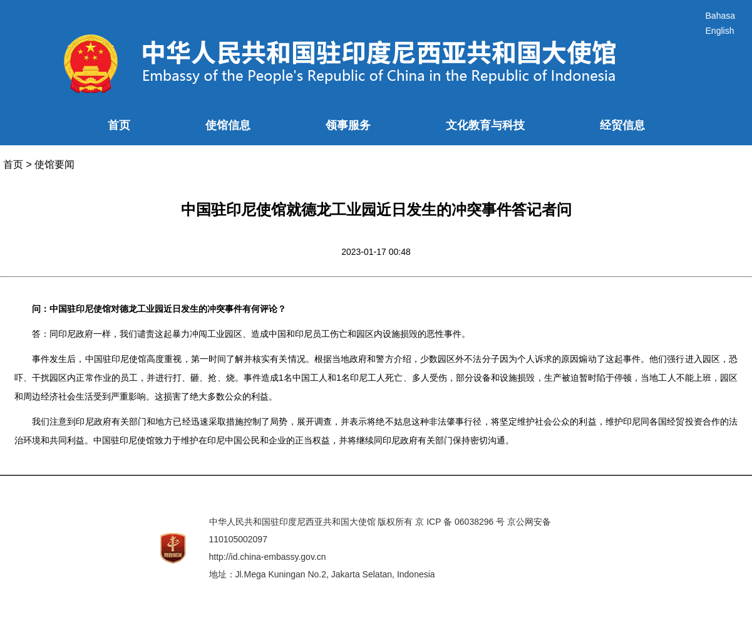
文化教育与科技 (485, 125)
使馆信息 (227, 125)
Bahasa (720, 16)
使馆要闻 (54, 164)
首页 (119, 125)
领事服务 (348, 125)
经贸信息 (622, 125)
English (720, 31)
